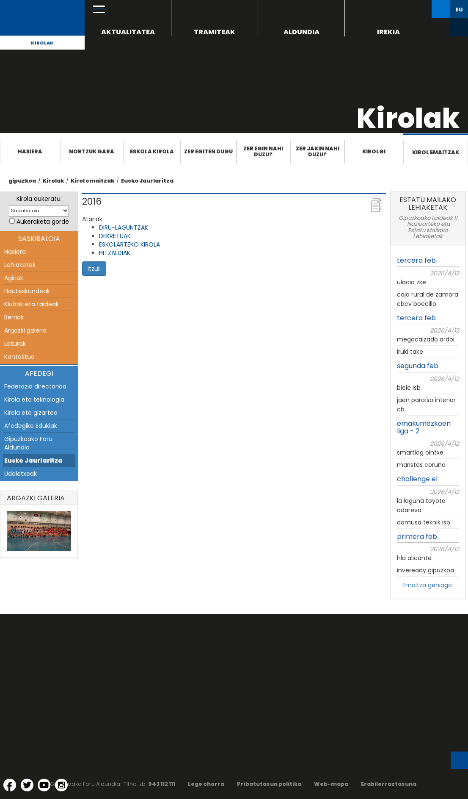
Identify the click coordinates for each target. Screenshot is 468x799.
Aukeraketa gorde (43, 221)
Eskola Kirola (152, 151)
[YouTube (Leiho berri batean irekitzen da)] (44, 785)
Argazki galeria (25, 330)
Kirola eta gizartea (31, 412)
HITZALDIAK (114, 253)
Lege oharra (206, 784)
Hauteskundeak (27, 291)
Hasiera (30, 151)
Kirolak (42, 42)
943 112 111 (161, 784)
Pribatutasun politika (269, 784)
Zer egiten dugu (208, 151)
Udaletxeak (20, 473)
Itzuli (94, 268)
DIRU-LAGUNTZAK (123, 227)
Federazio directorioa (35, 386)
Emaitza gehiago (427, 585)
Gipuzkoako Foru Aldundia (28, 443)
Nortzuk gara (91, 151)
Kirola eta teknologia (34, 399)
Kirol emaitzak (435, 152)
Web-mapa (331, 784)
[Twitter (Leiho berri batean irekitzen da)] (27, 785)
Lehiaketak (20, 265)
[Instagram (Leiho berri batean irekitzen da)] (61, 785)
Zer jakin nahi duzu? (317, 151)
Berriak (14, 317)
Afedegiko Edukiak (30, 426)
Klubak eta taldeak (31, 304)
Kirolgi (373, 151)
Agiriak (13, 278)
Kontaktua (19, 356)
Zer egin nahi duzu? (263, 151)
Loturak (15, 343)
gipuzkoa (22, 180)
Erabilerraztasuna (388, 784)
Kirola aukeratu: (39, 198)
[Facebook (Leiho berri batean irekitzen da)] (9, 785)
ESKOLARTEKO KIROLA (129, 244)
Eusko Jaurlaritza (147, 180)
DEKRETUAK (115, 236)
